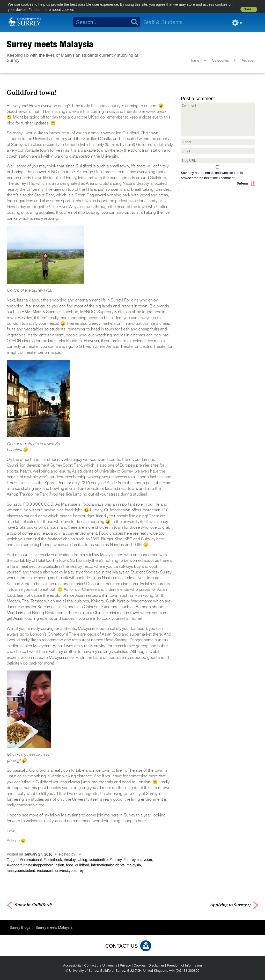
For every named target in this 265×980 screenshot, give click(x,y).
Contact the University (100, 965)
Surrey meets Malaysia (50, 44)
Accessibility (72, 965)
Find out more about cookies (51, 10)
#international (31, 860)
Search (133, 22)
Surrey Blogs (20, 927)
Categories (220, 60)
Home (194, 60)
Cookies (140, 965)
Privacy (125, 965)
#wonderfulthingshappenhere (30, 865)
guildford (82, 865)
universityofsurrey (69, 870)
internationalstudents (107, 865)
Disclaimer (156, 965)
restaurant (45, 870)
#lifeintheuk (53, 860)
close (247, 9)
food (69, 865)
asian (59, 865)
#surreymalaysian (138, 860)
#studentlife (98, 860)
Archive (247, 60)
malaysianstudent (21, 870)
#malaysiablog (75, 860)
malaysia (134, 865)
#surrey (116, 860)
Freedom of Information (184, 965)
